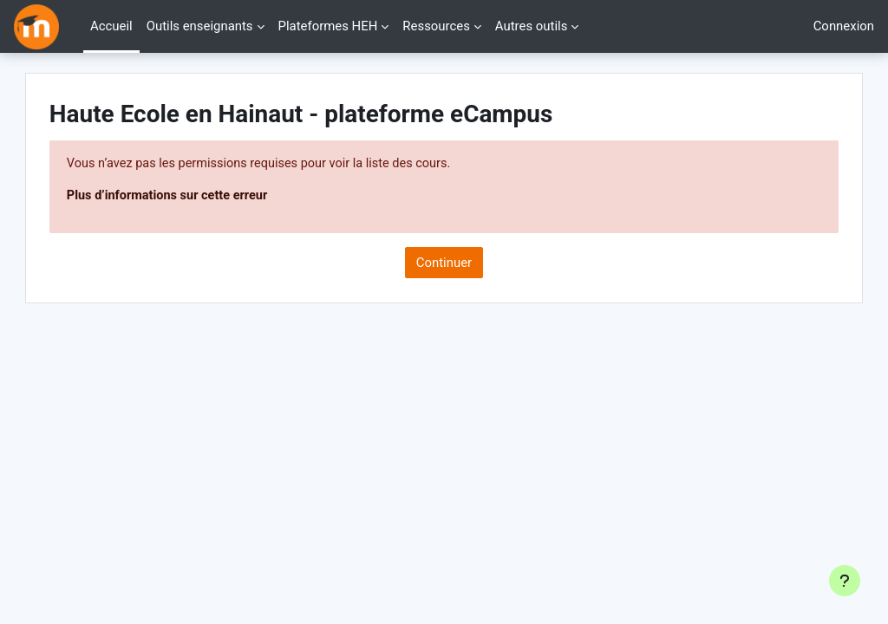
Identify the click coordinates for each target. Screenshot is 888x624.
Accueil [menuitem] (111, 26)
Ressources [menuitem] (436, 26)
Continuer (444, 263)
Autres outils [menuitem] (531, 26)
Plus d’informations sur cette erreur (206, 197)
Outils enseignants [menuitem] (200, 26)
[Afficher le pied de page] (844, 580)
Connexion (843, 26)
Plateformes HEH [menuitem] (328, 26)
